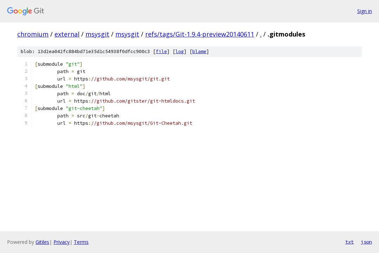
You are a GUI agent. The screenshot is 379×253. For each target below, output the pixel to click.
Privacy (61, 242)
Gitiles (42, 242)
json (366, 242)
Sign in (364, 11)
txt (349, 242)
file (161, 51)
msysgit (97, 34)
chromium (33, 34)
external (66, 34)
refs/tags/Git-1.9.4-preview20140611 (199, 34)
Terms (81, 242)
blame (199, 51)
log (179, 51)
